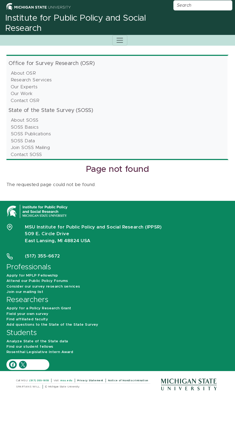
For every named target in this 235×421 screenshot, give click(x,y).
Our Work (22, 93)
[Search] (202, 5)
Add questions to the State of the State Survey (52, 324)
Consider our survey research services (43, 286)
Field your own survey (27, 314)
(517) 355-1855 (39, 380)
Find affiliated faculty (27, 319)
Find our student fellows (29, 347)
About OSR (23, 73)
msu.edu (66, 380)
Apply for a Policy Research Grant (38, 308)
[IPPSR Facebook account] (13, 364)
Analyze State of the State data (37, 341)
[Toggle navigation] (119, 40)
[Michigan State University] (189, 384)
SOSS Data (23, 141)
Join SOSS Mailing (30, 147)
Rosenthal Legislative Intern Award (39, 352)
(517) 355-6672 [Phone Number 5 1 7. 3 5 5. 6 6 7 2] (42, 256)
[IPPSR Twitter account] (22, 364)
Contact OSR (25, 100)
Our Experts (24, 87)
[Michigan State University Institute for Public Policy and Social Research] (37, 211)
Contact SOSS (26, 154)
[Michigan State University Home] (38, 6)
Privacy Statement (90, 380)
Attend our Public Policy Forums (37, 281)
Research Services (31, 80)
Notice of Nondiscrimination (128, 380)
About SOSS (25, 120)
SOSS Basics (25, 127)
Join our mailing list (24, 292)
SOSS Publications (31, 134)
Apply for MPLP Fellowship (32, 275)
